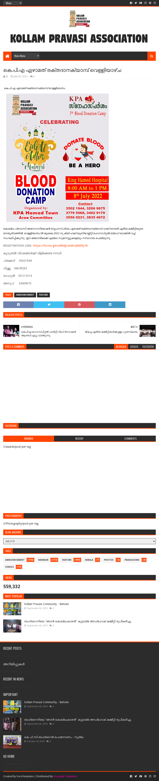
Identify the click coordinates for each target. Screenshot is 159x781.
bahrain (43, 560)
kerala (89, 560)
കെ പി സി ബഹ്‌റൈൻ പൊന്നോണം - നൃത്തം (54, 737)
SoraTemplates (25, 776)
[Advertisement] (79, 391)
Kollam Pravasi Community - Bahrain (46, 604)
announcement (25, 295)
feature (43, 295)
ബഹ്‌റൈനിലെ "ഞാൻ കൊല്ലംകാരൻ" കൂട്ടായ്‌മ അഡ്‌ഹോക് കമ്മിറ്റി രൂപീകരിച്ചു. (78, 621)
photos (109, 560)
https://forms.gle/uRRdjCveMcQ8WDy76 (60, 245)
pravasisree (132, 560)
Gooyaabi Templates (65, 776)
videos (9, 567)
